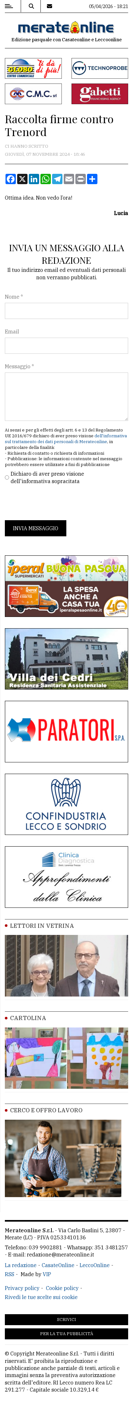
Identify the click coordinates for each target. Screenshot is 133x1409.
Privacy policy (22, 1288)
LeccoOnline (95, 1265)
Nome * (14, 296)
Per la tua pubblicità (66, 1333)
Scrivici (66, 1319)
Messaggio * (19, 366)
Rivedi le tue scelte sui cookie (41, 1297)
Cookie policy (62, 1288)
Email (12, 331)
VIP (47, 1274)
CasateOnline (58, 1265)
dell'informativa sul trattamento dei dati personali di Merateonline (66, 438)
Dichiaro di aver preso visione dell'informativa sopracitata (47, 477)
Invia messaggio (35, 528)
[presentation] (54, 502)
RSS (9, 1274)
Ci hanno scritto (26, 146)
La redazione (21, 1265)
